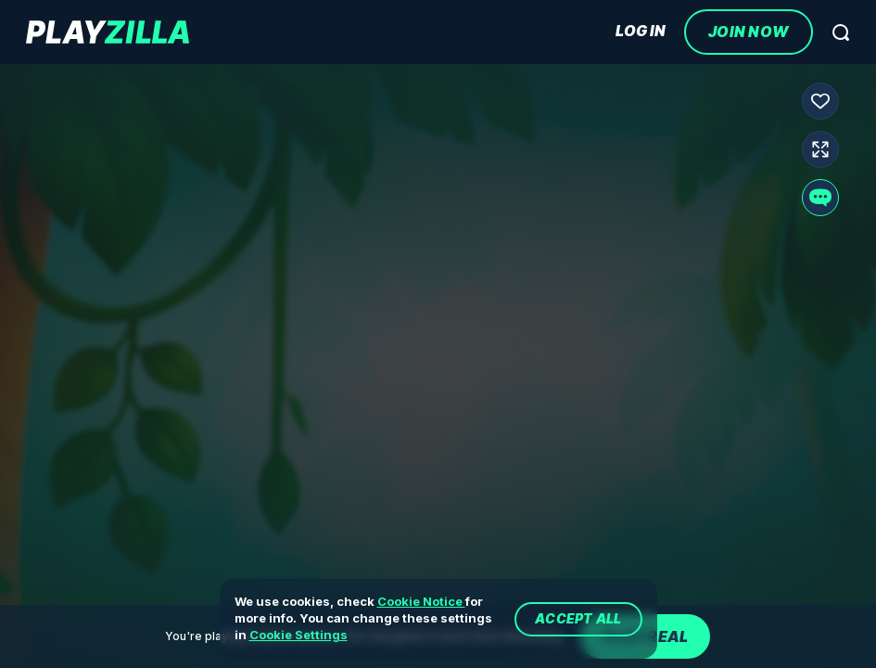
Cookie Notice (421, 601)
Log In (641, 31)
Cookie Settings (298, 634)
